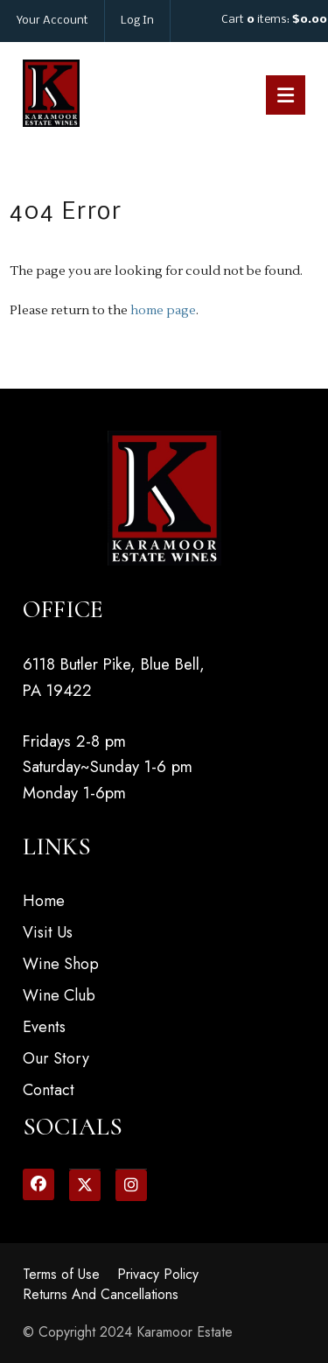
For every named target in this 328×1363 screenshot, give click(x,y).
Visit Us (48, 932)
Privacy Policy (158, 1274)
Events (44, 1026)
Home (44, 900)
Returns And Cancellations (100, 1294)
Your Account (52, 20)
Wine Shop (61, 963)
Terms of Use (61, 1274)
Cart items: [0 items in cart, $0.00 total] (274, 19)
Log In (137, 20)
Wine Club (59, 995)
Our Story (56, 1058)
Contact (48, 1089)
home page (163, 310)
